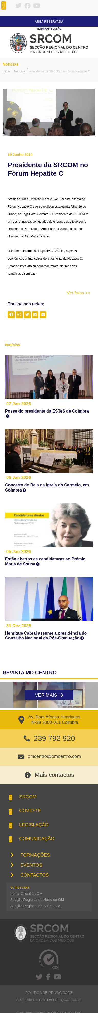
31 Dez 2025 (18, 625)
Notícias (10, 64)
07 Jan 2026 (18, 403)
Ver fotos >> (78, 292)
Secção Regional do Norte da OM (37, 900)
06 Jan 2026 (18, 477)
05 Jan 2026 (18, 551)
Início (6, 71)
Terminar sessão (49, 28)
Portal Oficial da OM (26, 893)
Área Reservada (49, 21)
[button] (3, 5)
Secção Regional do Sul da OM (35, 906)
